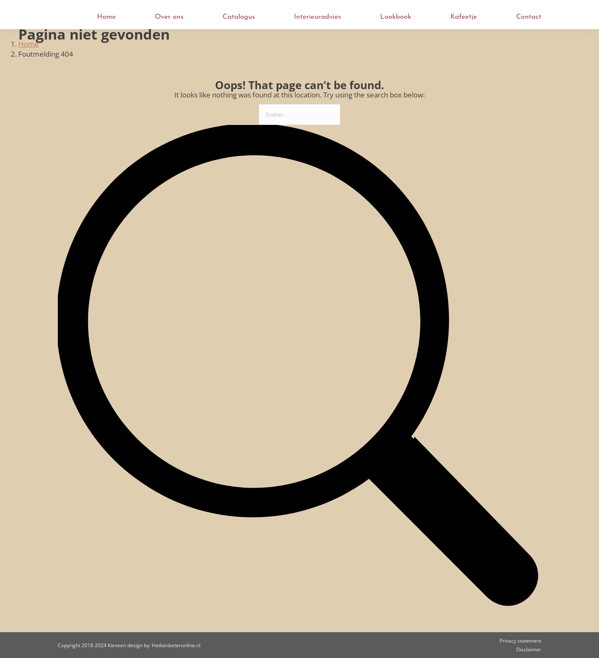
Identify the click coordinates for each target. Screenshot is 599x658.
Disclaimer (528, 649)
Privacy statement (520, 640)
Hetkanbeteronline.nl (176, 645)
